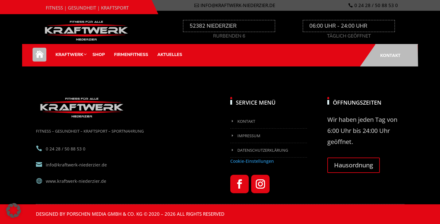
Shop (98, 55)
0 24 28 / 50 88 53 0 (376, 5)
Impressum (248, 135)
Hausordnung (353, 165)
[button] (13, 210)
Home (39, 58)
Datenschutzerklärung (262, 150)
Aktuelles (169, 55)
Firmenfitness (131, 55)
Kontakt (390, 55)
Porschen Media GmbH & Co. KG (104, 214)
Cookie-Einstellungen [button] (252, 161)
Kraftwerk (69, 55)
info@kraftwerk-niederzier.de (238, 5)
